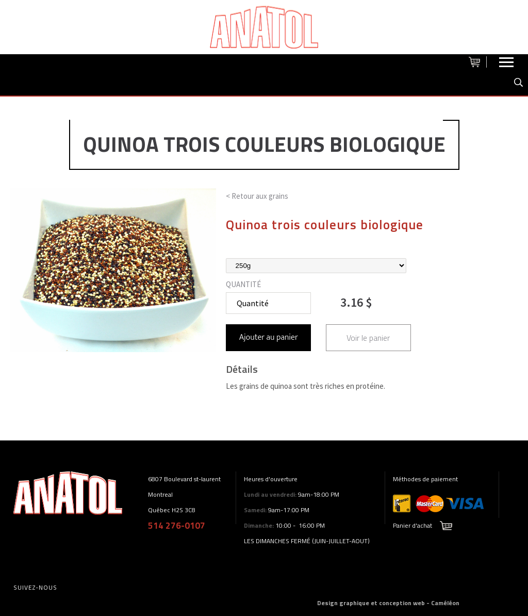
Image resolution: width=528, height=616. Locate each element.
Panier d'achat (412, 525)
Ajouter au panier (268, 337)
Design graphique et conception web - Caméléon (388, 603)
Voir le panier (368, 337)
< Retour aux (257, 196)
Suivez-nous (35, 587)
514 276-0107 (176, 525)
